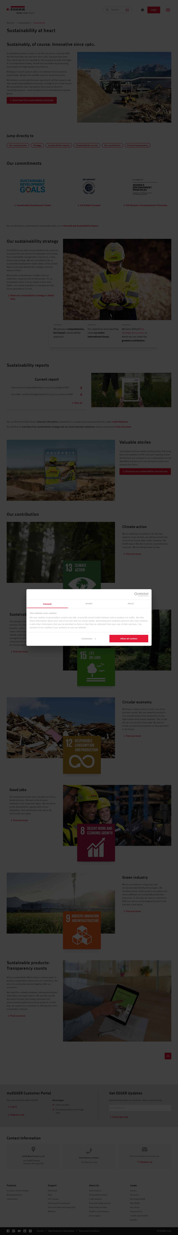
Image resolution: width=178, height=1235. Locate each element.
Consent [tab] (47, 604)
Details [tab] (89, 603)
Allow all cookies (128, 638)
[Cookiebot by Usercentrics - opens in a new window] (136, 594)
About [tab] (131, 603)
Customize (89, 638)
